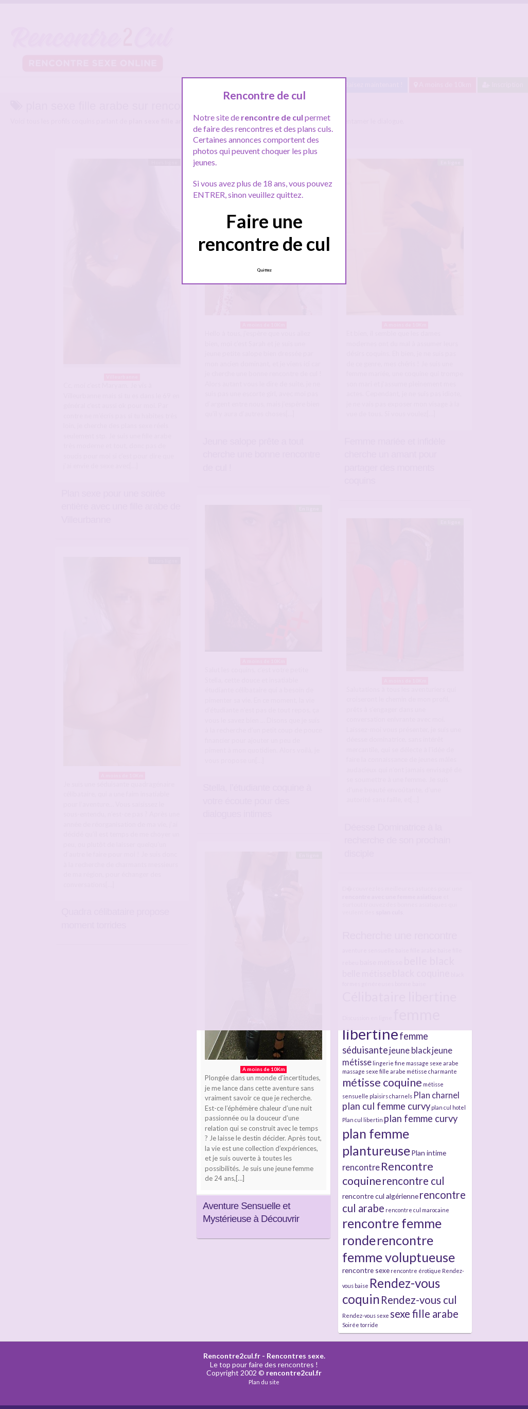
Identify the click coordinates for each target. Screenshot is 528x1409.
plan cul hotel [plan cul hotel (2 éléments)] (448, 1107)
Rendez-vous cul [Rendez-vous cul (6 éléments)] (419, 1300)
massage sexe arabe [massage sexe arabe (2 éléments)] (432, 1063)
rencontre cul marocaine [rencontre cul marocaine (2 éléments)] (417, 1210)
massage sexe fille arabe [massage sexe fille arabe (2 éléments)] (374, 1071)
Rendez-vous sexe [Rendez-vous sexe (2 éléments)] (365, 1315)
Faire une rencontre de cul (264, 232)
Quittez (264, 270)
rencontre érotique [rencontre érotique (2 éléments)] (416, 1270)
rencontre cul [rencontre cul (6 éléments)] (413, 1181)
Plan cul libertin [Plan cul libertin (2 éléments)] (362, 1119)
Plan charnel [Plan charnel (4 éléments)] (436, 1095)
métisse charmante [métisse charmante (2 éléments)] (432, 1071)
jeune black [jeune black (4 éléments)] (410, 1050)
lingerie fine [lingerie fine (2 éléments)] (389, 1063)
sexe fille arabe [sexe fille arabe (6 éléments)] (424, 1314)
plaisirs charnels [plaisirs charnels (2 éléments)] (390, 1096)
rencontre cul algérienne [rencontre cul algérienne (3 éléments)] (380, 1196)
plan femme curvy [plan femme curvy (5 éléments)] (420, 1118)
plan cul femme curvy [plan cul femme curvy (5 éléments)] (386, 1106)
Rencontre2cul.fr (231, 1355)
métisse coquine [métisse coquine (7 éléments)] (382, 1082)
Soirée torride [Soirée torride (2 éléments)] (360, 1324)
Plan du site (264, 1382)
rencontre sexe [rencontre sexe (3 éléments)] (366, 1270)
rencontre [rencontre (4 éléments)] (361, 1167)
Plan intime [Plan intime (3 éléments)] (428, 1152)
